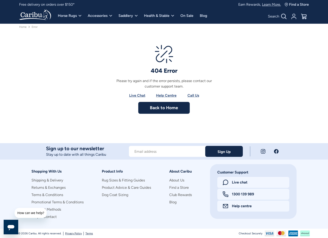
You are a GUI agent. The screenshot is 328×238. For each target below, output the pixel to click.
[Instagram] (263, 151)
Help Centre (166, 95)
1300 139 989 (238, 194)
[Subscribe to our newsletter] (167, 151)
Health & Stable (159, 15)
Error (35, 26)
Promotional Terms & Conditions (57, 202)
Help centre (237, 206)
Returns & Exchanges (48, 187)
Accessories (100, 15)
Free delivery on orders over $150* (47, 4)
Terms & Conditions (47, 195)
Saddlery (128, 15)
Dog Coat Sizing (115, 195)
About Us (176, 180)
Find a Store (296, 4)
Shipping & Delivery (47, 180)
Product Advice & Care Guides (126, 187)
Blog (203, 15)
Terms (89, 233)
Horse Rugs (69, 15)
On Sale (186, 15)
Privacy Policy (73, 233)
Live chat (235, 182)
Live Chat (137, 95)
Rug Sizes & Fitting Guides (123, 180)
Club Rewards (180, 195)
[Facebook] (276, 151)
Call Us (193, 95)
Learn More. (271, 4)
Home (23, 26)
